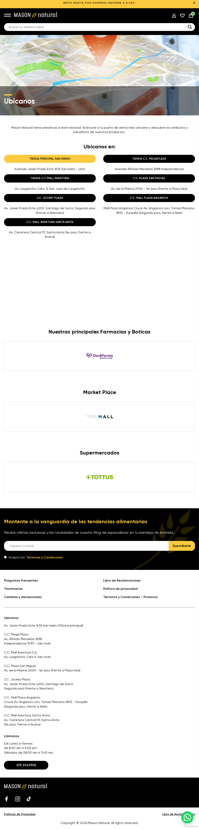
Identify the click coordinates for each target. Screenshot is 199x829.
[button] (187, 817)
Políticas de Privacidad (19, 814)
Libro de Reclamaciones (122, 580)
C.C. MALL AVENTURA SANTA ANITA (49, 222)
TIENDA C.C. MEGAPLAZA (149, 158)
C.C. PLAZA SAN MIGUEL (149, 178)
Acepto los (33, 557)
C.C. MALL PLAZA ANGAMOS (149, 198)
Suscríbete (182, 546)
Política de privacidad (120, 589)
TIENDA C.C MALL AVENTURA (50, 178)
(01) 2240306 (26, 765)
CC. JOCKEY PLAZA (50, 198)
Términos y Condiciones (44, 557)
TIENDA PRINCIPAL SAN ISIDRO (49, 158)
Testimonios (13, 589)
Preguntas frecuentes (21, 580)
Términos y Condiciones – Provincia (130, 597)
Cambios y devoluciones (23, 597)
